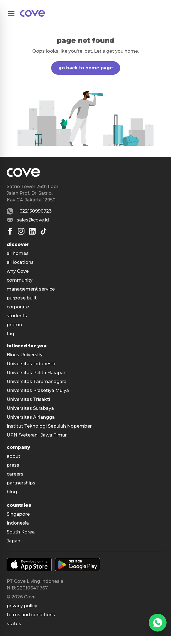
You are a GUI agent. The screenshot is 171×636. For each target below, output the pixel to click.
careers (15, 474)
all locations (20, 262)
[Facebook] (10, 231)
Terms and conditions (31, 614)
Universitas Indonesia (31, 363)
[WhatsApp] (158, 623)
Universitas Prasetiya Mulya (38, 390)
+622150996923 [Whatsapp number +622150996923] (34, 211)
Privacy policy (22, 605)
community (20, 280)
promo (14, 324)
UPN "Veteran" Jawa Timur (37, 435)
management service (31, 289)
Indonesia (18, 523)
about (13, 456)
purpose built (22, 298)
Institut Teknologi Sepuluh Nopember (49, 426)
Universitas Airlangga (31, 417)
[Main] (32, 13)
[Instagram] (21, 231)
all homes (18, 253)
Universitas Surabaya (30, 408)
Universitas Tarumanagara (36, 381)
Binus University (25, 354)
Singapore (18, 514)
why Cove (18, 271)
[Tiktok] (43, 231)
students (17, 315)
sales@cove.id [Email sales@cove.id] (33, 220)
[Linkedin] (32, 231)
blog (12, 491)
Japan (13, 541)
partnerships (21, 483)
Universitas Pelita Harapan (36, 372)
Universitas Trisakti (28, 399)
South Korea (21, 532)
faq (10, 333)
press (13, 465)
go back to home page (85, 67)
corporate (18, 307)
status (14, 623)
